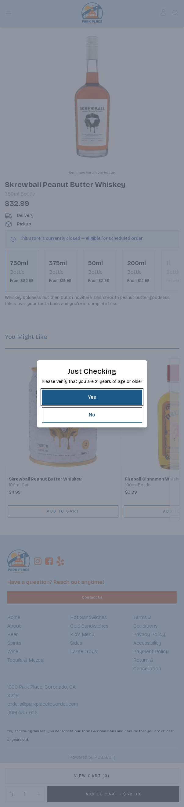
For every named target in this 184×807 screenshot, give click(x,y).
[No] (92, 415)
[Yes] (92, 397)
